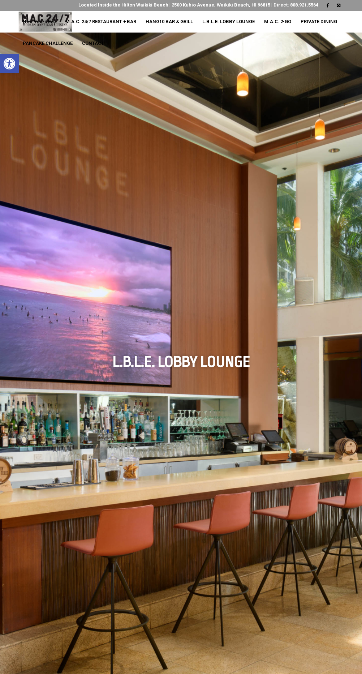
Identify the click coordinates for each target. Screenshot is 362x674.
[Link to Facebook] (327, 5)
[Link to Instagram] (338, 5)
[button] (9, 63)
